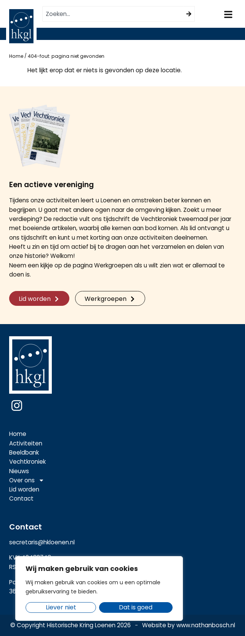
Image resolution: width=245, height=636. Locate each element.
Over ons (26, 480)
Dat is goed (136, 607)
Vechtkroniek (27, 462)
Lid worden (24, 489)
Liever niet (61, 607)
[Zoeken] (189, 14)
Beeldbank (24, 452)
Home (16, 56)
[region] (99, 588)
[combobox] (112, 14)
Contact (21, 498)
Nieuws (19, 471)
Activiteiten (25, 443)
